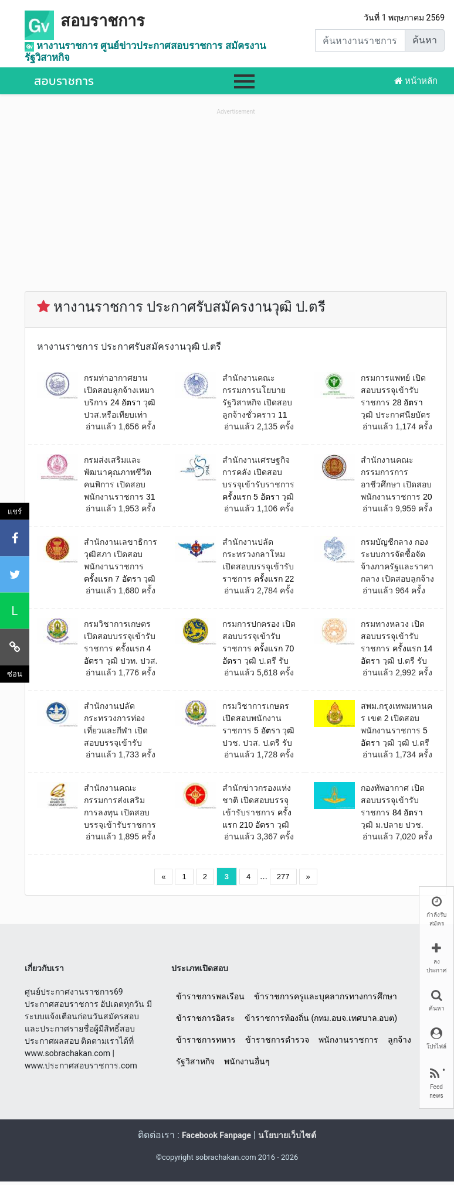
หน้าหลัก (416, 81)
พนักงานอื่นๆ (247, 1061)
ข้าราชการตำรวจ (277, 1039)
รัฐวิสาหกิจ (195, 1061)
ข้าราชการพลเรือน (210, 996)
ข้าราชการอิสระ (205, 1018)
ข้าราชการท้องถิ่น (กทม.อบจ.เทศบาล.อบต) (321, 1018)
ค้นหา (424, 40)
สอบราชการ (102, 21)
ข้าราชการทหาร (206, 1039)
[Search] (360, 40)
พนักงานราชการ (348, 1039)
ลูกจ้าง (399, 1039)
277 (283, 876)
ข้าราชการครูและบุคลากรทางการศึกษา (325, 996)
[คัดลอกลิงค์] (14, 647)
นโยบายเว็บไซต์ (287, 1135)
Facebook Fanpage (216, 1135)
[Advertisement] (236, 200)
